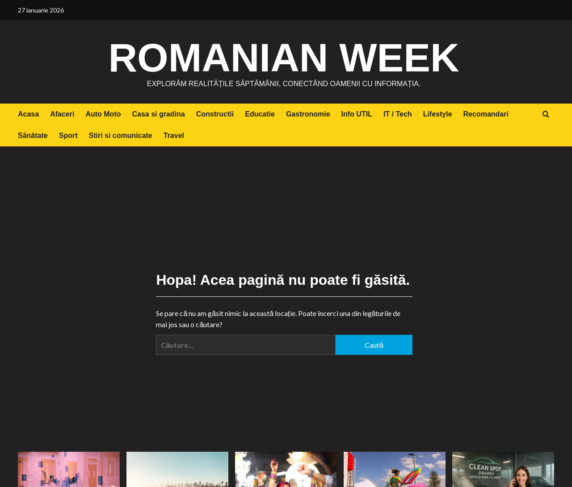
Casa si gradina (158, 114)
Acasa (28, 114)
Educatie (260, 114)
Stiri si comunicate (120, 135)
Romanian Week (284, 56)
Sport (68, 135)
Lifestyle (437, 114)
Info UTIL (356, 114)
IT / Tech (397, 114)
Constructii (215, 114)
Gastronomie (308, 114)
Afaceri (62, 114)
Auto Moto (103, 114)
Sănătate (33, 135)
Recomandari (486, 114)
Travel (174, 135)
